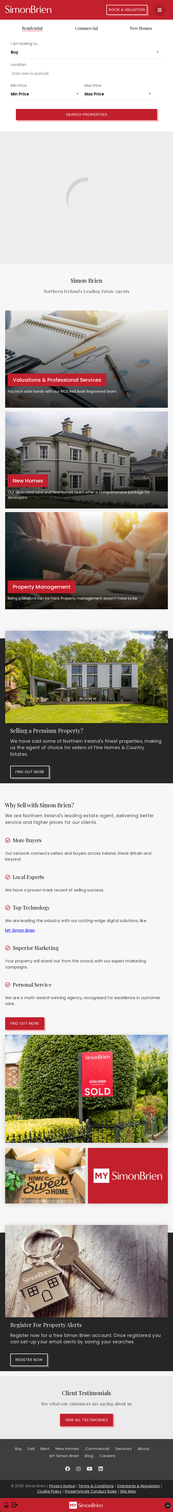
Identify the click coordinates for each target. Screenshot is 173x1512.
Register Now (29, 1359)
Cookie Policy (49, 1491)
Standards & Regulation (138, 1486)
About (144, 1448)
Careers (107, 1455)
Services (123, 1448)
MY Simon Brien (20, 930)
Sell (31, 1448)
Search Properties (86, 115)
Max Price (93, 85)
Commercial (86, 28)
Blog (89, 1455)
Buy (18, 1448)
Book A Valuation (127, 9)
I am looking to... (25, 43)
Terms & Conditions (96, 1486)
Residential (32, 28)
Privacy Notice (62, 1486)
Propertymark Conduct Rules (91, 1491)
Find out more (29, 771)
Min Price (19, 85)
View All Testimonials (86, 1419)
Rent (45, 1448)
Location (18, 64)
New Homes (141, 28)
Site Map (128, 1491)
